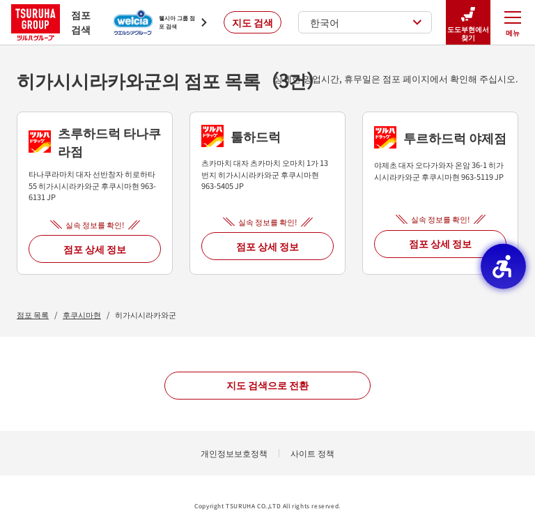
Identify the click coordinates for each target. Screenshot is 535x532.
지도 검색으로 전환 (267, 385)
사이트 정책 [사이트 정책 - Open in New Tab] (312, 453)
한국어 (366, 22)
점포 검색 (51, 22)
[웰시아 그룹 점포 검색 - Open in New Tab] (160, 22)
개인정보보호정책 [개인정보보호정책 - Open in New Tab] (234, 453)
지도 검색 (252, 22)
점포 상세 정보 (94, 249)
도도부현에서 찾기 (468, 23)
